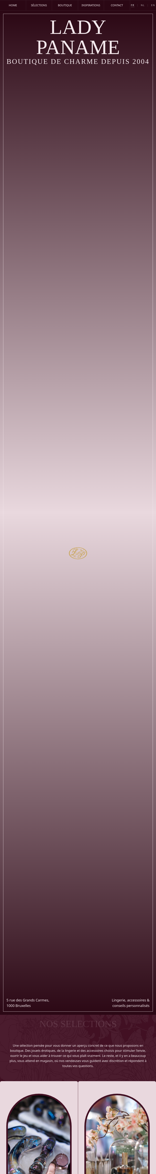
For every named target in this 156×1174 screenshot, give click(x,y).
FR (132, 5)
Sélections (39, 5)
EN (153, 5)
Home (13, 5)
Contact (117, 5)
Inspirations (91, 5)
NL (143, 5)
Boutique (65, 5)
